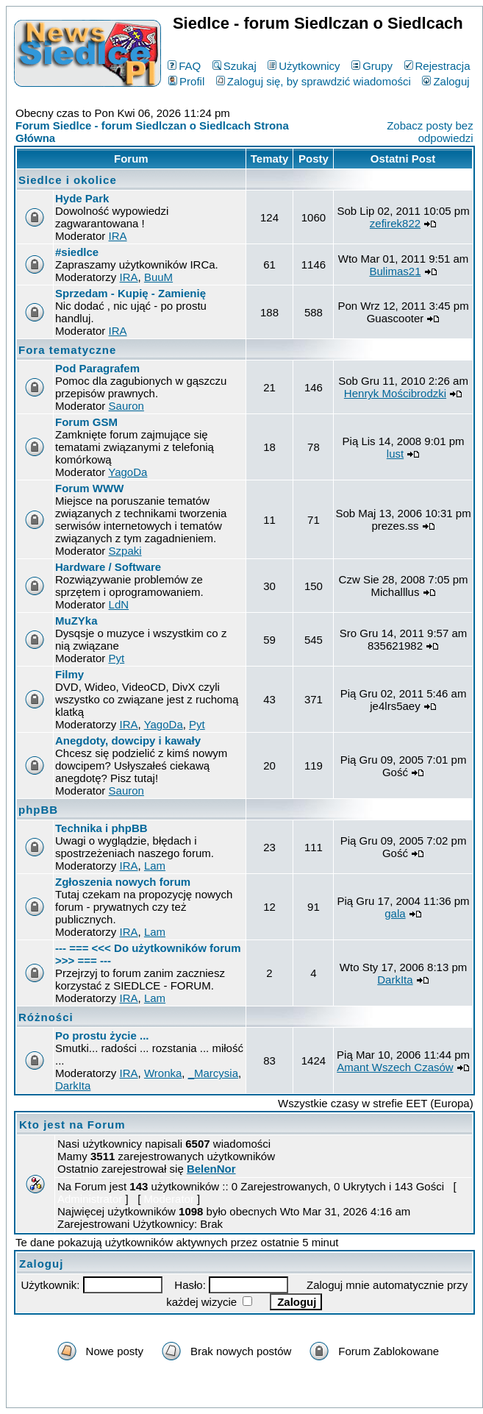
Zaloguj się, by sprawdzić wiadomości (313, 81)
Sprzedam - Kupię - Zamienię (130, 293)
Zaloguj (445, 81)
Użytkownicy (304, 66)
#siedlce (77, 252)
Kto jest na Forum (72, 1124)
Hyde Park (82, 198)
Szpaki (125, 550)
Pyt (117, 658)
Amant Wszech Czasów (395, 1067)
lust (395, 453)
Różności (46, 1017)
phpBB (38, 809)
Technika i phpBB (101, 828)
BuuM (158, 277)
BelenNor (211, 1168)
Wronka (163, 1073)
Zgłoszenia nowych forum (122, 881)
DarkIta (394, 979)
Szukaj (234, 66)
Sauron (126, 405)
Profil (186, 81)
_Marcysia (213, 1073)
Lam (154, 865)
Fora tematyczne (67, 350)
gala (394, 913)
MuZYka (76, 620)
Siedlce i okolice (67, 180)
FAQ (184, 66)
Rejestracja (437, 66)
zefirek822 (395, 223)
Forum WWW (89, 488)
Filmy (69, 674)
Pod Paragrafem (97, 368)
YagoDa (127, 472)
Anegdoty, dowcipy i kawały (128, 740)
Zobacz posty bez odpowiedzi (430, 131)
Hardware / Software (108, 567)
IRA (118, 236)
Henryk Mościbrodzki (395, 393)
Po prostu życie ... (102, 1035)
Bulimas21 (395, 271)
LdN (119, 604)
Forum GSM (86, 422)
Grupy (372, 66)
